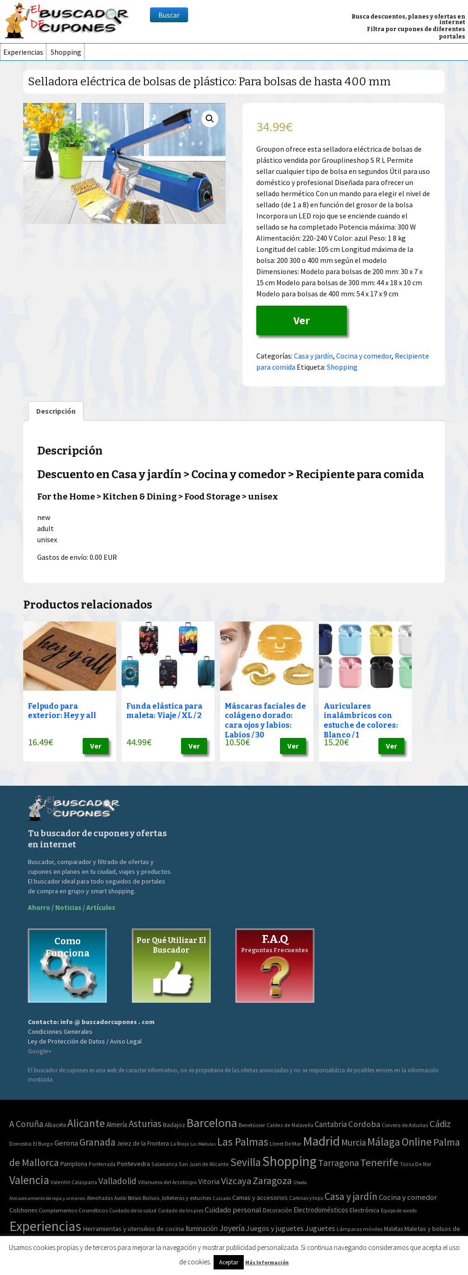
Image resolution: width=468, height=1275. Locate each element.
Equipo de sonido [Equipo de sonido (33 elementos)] (398, 1210)
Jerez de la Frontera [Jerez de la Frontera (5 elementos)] (143, 1143)
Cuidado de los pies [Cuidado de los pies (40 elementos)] (180, 1210)
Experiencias (23, 52)
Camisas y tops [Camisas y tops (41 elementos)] (306, 1198)
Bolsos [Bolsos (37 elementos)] (134, 1198)
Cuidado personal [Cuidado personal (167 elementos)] (233, 1210)
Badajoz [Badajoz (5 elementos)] (174, 1125)
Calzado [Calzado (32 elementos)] (222, 1198)
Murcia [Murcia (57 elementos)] (353, 1142)
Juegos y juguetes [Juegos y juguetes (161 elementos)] (275, 1228)
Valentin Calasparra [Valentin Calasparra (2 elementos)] (74, 1182)
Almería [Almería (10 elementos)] (116, 1124)
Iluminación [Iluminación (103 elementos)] (201, 1228)
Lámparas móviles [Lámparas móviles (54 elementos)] (360, 1228)
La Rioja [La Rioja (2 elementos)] (179, 1143)
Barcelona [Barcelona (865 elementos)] (212, 1122)
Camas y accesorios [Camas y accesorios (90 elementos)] (260, 1197)
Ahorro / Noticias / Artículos (71, 907)
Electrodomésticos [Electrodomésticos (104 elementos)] (320, 1209)
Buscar (169, 14)
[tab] (56, 411)
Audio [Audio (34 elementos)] (120, 1198)
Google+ (40, 1051)
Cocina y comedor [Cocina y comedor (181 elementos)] (408, 1197)
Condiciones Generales (60, 1031)
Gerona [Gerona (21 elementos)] (66, 1143)
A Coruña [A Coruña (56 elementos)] (26, 1123)
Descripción (56, 411)
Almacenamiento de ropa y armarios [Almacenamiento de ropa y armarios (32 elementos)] (47, 1198)
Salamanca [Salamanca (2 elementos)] (164, 1163)
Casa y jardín (313, 355)
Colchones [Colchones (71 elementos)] (23, 1210)
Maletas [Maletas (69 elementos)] (393, 1229)
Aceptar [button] (228, 1262)
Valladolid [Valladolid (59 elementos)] (117, 1180)
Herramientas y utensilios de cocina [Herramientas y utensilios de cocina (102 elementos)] (133, 1228)
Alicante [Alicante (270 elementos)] (86, 1123)
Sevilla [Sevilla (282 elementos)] (245, 1162)
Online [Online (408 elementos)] (417, 1141)
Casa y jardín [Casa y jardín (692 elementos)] (351, 1196)
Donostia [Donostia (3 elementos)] (20, 1143)
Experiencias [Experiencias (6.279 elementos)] (45, 1226)
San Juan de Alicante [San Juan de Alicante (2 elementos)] (204, 1163)
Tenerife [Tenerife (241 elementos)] (379, 1162)
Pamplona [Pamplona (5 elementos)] (73, 1164)
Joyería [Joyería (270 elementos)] (232, 1228)
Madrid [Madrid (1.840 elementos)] (321, 1141)
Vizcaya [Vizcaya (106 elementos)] (236, 1181)
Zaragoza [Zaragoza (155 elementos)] (272, 1180)
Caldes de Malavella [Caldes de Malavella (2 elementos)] (289, 1124)
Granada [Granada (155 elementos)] (97, 1142)
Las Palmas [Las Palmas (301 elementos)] (242, 1141)
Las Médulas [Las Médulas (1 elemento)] (203, 1144)
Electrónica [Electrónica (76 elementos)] (364, 1210)
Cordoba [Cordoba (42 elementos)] (364, 1124)
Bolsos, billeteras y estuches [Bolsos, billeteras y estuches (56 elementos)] (177, 1197)
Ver (301, 320)
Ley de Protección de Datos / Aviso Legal (85, 1041)
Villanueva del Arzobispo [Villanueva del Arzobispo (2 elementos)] (167, 1182)
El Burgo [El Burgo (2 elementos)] (43, 1143)
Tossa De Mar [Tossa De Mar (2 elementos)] (415, 1163)
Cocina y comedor (363, 355)
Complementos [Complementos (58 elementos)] (58, 1210)
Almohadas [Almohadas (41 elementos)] (100, 1198)
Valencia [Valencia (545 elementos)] (29, 1180)
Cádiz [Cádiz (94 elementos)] (440, 1124)
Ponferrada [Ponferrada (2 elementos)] (102, 1163)
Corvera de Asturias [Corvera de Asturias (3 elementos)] (405, 1124)
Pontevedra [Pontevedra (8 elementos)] (133, 1164)
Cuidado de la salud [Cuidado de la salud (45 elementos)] (132, 1210)
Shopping (66, 52)
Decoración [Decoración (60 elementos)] (277, 1210)
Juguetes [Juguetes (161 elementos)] (320, 1228)
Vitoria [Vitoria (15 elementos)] (209, 1181)
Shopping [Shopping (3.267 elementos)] (289, 1161)
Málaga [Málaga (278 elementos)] (383, 1141)
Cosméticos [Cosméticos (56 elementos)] (93, 1210)
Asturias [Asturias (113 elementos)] (145, 1123)
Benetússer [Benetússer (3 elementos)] (252, 1124)
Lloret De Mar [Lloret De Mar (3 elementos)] (285, 1143)
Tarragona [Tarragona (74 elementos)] (338, 1162)
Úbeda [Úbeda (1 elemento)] (300, 1182)
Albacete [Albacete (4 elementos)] (55, 1125)
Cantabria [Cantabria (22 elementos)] (331, 1124)
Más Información (267, 1262)
